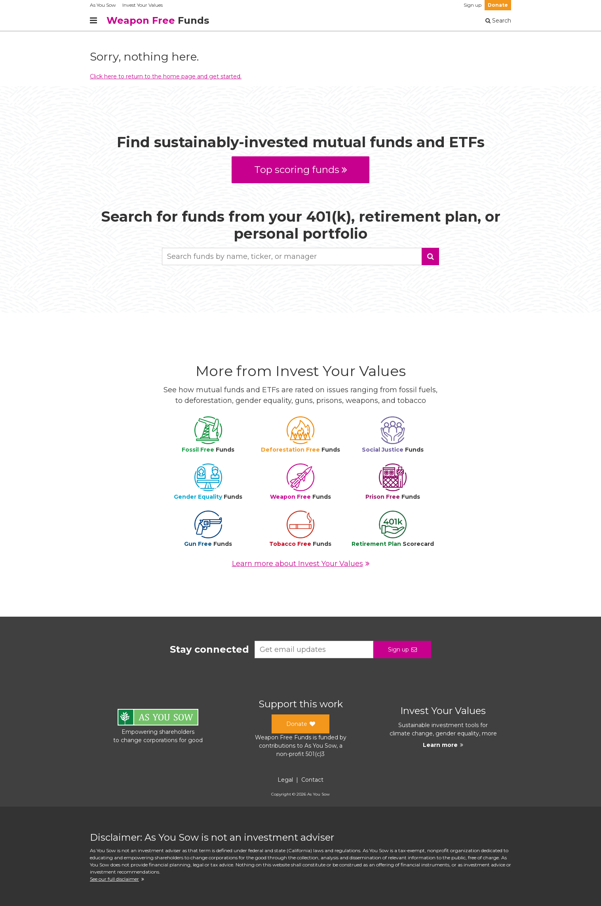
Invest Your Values (142, 5)
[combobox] (300, 256)
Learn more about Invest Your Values (300, 563)
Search (498, 20)
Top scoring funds (300, 169)
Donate (498, 5)
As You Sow (103, 5)
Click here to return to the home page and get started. (166, 76)
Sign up (472, 5)
